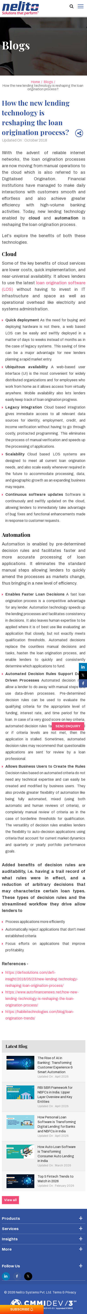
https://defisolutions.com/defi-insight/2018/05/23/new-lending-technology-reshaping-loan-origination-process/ (41, 979)
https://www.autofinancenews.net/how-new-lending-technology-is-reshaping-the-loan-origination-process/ (42, 998)
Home (35, 82)
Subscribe (21, 1309)
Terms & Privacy (64, 1292)
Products (11, 1218)
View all (10, 1200)
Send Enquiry (68, 726)
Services (10, 1229)
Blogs (48, 82)
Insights (10, 1239)
